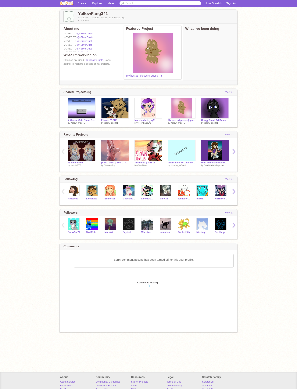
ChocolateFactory (129, 198)
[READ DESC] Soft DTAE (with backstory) (115, 162)
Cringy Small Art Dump (213, 120)
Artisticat (73, 198)
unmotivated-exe (166, 232)
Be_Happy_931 (221, 232)
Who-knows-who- (147, 232)
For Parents (66, 385)
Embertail (110, 198)
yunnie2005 (76, 165)
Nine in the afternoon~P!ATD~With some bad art (215, 162)
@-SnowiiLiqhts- (95, 60)
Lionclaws (91, 198)
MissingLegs (202, 232)
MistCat (164, 198)
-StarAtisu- (142, 165)
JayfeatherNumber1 (129, 232)
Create (82, 3)
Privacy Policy (174, 385)
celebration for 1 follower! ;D (181, 162)
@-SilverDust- (84, 33)
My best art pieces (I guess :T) (144, 75)
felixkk (199, 198)
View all (229, 92)
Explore (97, 3)
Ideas (111, 3)
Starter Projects (139, 381)
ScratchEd (207, 381)
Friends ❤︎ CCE (109, 120)
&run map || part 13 (144, 162)
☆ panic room (75, 162)
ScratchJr (207, 385)
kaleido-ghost (147, 198)
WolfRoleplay (92, 232)
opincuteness (184, 198)
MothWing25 (111, 232)
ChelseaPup (109, 165)
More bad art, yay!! (144, 120)
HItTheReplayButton (221, 198)
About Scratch (68, 381)
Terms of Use (174, 381)
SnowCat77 (74, 232)
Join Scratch (213, 3)
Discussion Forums (105, 385)
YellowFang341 (77, 123)
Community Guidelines (107, 381)
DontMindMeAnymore (214, 165)
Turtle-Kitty (184, 232)
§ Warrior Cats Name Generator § (81, 120)
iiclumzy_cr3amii (178, 165)
